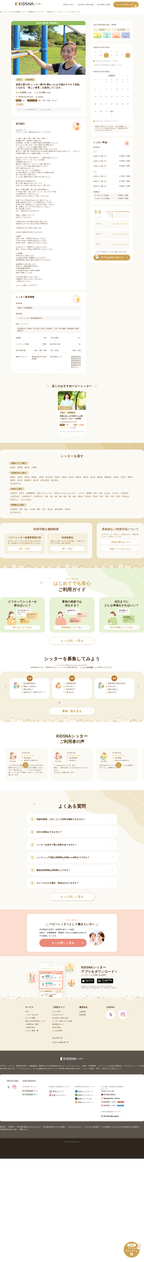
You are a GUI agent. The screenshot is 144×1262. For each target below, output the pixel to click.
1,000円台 (124, 493)
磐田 (38, 509)
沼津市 (27, 477)
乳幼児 (95, 496)
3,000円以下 (38, 496)
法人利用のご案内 (103, 4)
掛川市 (93, 477)
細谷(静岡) (59, 509)
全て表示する (15, 483)
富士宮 (50, 509)
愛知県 (27, 467)
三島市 (41, 477)
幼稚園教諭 (30, 493)
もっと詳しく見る (75, 896)
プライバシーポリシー (75, 1127)
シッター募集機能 (86, 667)
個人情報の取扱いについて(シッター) (28, 1127)
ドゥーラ (81, 493)
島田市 (64, 477)
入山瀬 (32, 509)
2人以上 (107, 493)
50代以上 (125, 496)
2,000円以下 (27, 496)
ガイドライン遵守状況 (92, 1127)
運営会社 (3, 1127)
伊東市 (57, 477)
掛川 (44, 509)
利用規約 (11, 1127)
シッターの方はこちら (128, 5)
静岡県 (19, 467)
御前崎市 (28, 480)
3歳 (60, 496)
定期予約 (13, 493)
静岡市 (12, 477)
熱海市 (34, 477)
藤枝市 (100, 477)
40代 (118, 496)
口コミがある (26, 499)
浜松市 (19, 477)
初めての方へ (69, 5)
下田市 (123, 477)
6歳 (74, 496)
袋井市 (116, 477)
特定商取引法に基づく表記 (8, 1129)
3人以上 (115, 493)
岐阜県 (12, 467)
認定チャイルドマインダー (65, 493)
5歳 (69, 496)
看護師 (89, 493)
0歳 (46, 496)
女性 (100, 493)
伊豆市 (19, 480)
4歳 (65, 496)
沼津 (20, 509)
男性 (95, 493)
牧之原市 (54, 480)
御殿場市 (108, 477)
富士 (26, 509)
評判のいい (14, 499)
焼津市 (85, 477)
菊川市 (36, 480)
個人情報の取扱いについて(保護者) (54, 1127)
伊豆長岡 (13, 509)
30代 (113, 496)
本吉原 (67, 509)
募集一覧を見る (76, 711)
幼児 (101, 496)
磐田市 (78, 477)
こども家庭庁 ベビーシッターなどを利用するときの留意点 (120, 1127)
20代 (107, 496)
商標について (24, 1129)
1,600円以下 (15, 496)
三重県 (34, 467)
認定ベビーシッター (45, 493)
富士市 (71, 477)
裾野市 (130, 477)
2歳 (55, 496)
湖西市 (12, 480)
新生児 (88, 496)
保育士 (21, 493)
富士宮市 (49, 477)
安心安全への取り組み (86, 4)
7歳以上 (80, 496)
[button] (59, 702)
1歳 (51, 496)
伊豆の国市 (44, 480)
